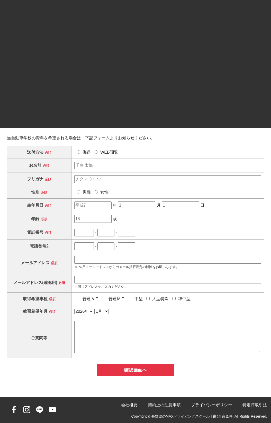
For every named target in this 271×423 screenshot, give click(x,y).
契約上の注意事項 (164, 405)
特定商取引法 (254, 405)
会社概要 (129, 405)
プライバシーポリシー (211, 405)
